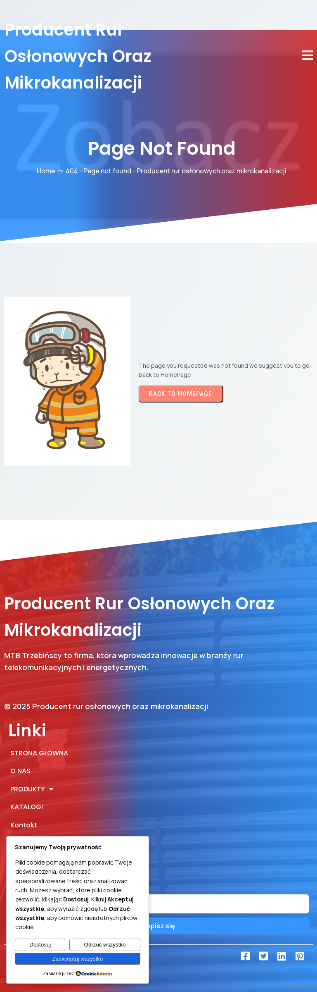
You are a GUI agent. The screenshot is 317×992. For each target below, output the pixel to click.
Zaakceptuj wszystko (77, 959)
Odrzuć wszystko (105, 945)
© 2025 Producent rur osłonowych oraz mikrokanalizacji (106, 706)
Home (46, 170)
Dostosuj (40, 945)
